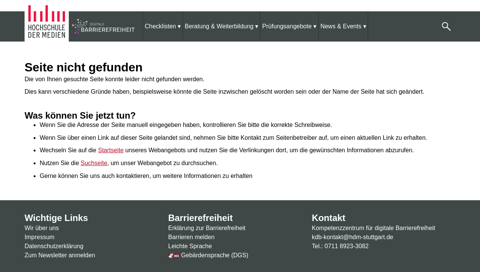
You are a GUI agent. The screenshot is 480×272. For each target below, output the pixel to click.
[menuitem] (163, 26)
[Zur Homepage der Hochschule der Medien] (47, 26)
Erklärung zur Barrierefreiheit (207, 228)
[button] (446, 26)
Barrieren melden (191, 237)
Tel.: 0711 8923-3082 (340, 246)
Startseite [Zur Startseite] (111, 150)
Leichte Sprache (190, 246)
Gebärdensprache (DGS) (208, 255)
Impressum (39, 237)
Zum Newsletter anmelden (60, 255)
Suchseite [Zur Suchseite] (94, 163)
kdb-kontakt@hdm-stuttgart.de (352, 237)
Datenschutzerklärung (54, 246)
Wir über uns (42, 228)
